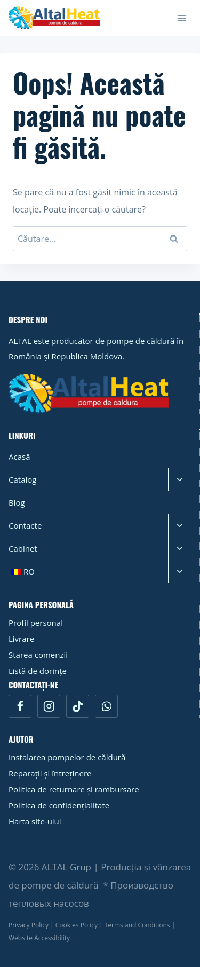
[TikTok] (77, 706)
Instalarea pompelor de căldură (67, 757)
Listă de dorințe (38, 670)
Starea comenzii (38, 654)
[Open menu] (181, 18)
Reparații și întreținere (50, 773)
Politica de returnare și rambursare (74, 789)
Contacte (25, 525)
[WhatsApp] (106, 706)
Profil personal (36, 622)
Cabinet (23, 548)
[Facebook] (20, 706)
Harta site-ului (35, 821)
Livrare (21, 638)
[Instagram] (48, 706)
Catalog (22, 479)
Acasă (19, 456)
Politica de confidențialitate (59, 805)
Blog (17, 502)
